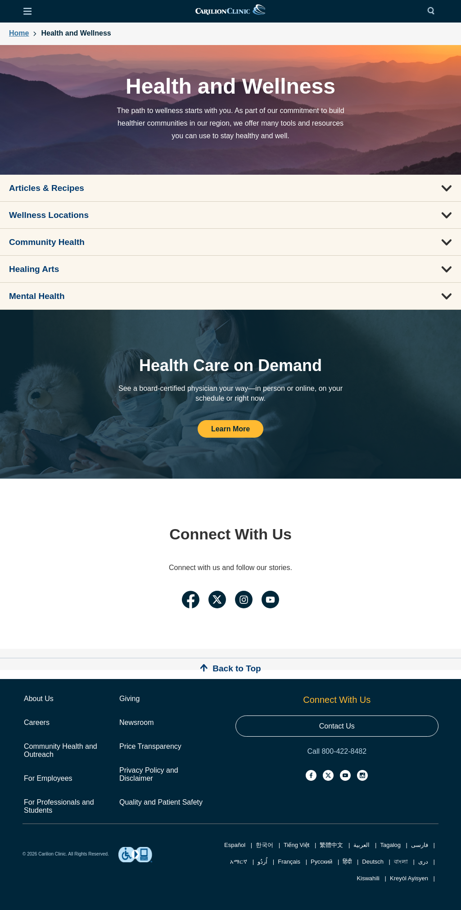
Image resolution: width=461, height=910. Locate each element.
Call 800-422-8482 (336, 751)
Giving (129, 698)
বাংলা (401, 861)
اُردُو (262, 861)
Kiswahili (368, 878)
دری (423, 861)
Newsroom (136, 722)
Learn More (230, 429)
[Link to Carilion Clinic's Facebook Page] (190, 601)
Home (19, 33)
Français (289, 861)
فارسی (419, 845)
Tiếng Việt (296, 845)
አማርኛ (238, 861)
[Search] (433, 11)
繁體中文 (331, 845)
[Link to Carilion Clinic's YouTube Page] (270, 601)
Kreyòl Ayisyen (409, 878)
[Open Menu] (27, 11)
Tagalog (390, 845)
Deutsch (373, 861)
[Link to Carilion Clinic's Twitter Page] (217, 601)
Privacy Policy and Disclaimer (148, 774)
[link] (230, 11)
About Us (39, 698)
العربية (361, 845)
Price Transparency (150, 746)
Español (234, 845)
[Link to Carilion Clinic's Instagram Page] (244, 601)
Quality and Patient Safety (161, 802)
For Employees (48, 778)
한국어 (264, 845)
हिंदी (347, 861)
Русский (321, 861)
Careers (37, 722)
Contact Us (337, 726)
